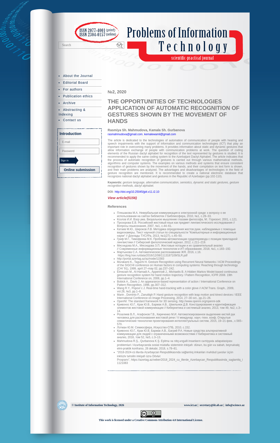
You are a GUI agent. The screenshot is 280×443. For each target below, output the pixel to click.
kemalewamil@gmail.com (159, 134)
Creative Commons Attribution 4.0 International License (168, 420)
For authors (72, 89)
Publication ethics (78, 96)
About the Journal (78, 76)
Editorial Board (75, 82)
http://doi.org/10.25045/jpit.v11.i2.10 (137, 191)
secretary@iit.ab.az (211, 405)
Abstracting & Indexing (72, 112)
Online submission (79, 170)
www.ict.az (190, 405)
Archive (69, 103)
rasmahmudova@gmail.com (125, 134)
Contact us (72, 120)
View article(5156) (122, 198)
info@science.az (235, 405)
